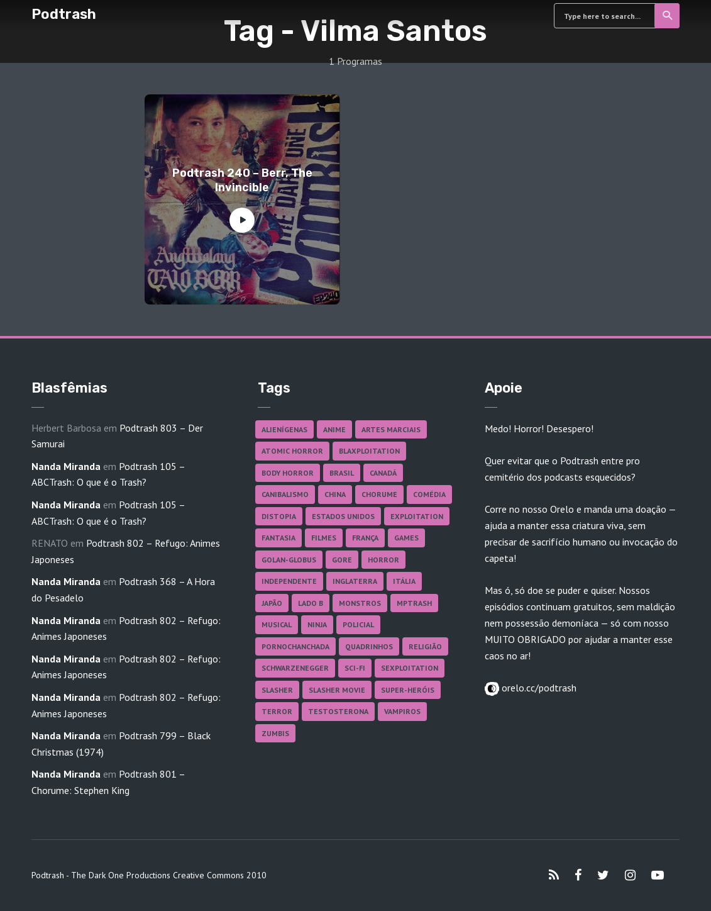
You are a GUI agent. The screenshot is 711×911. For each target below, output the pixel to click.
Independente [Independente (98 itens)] (289, 581)
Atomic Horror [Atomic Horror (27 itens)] (292, 451)
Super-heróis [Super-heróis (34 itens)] (407, 690)
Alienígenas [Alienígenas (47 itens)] (284, 429)
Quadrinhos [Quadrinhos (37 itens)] (369, 646)
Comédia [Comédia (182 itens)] (429, 494)
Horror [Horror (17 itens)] (383, 559)
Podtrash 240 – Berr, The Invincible (242, 180)
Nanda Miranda (66, 466)
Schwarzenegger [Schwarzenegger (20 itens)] (295, 668)
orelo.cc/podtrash (537, 687)
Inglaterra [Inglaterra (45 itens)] (355, 581)
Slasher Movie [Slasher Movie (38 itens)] (337, 690)
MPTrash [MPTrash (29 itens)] (414, 603)
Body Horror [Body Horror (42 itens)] (288, 473)
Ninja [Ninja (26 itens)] (317, 624)
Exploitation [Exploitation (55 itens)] (416, 516)
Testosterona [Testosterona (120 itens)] (338, 711)
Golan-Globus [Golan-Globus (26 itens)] (289, 559)
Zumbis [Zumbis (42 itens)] (275, 733)
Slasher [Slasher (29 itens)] (277, 690)
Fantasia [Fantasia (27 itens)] (278, 537)
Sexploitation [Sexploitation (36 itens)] (409, 668)
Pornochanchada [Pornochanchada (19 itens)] (295, 646)
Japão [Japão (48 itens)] (272, 603)
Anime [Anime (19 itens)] (334, 429)
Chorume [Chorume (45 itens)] (379, 494)
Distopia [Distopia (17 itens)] (279, 516)
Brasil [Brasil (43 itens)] (341, 473)
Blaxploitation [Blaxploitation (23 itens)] (369, 451)
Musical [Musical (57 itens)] (277, 624)
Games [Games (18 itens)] (406, 537)
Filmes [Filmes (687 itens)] (323, 537)
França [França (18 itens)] (365, 537)
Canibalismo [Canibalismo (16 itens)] (285, 494)
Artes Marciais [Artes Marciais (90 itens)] (391, 429)
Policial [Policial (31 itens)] (358, 624)
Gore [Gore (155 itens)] (342, 559)
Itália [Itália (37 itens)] (404, 581)
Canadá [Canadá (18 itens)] (383, 473)
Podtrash (63, 14)
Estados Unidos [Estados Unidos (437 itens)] (343, 516)
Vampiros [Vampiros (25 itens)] (402, 711)
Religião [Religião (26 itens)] (425, 646)
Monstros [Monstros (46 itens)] (360, 603)
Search (668, 15)
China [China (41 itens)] (335, 494)
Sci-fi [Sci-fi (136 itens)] (354, 668)
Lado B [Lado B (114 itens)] (310, 603)
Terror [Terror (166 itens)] (277, 711)
